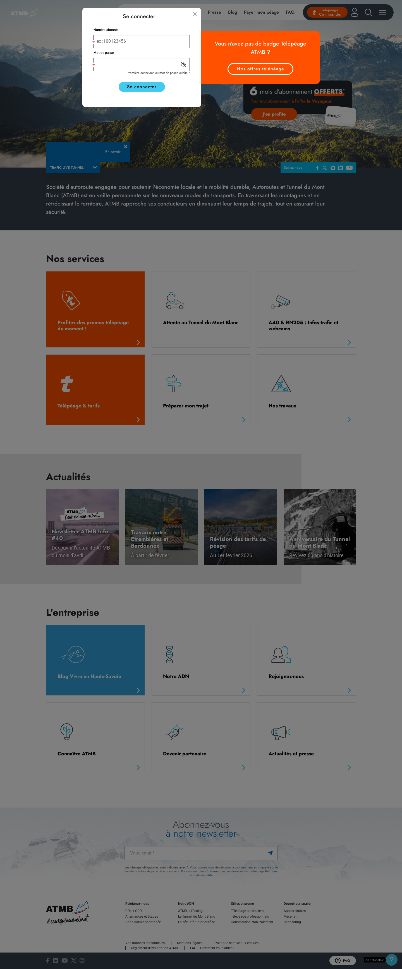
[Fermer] (195, 14)
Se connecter (142, 86)
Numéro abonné (106, 30)
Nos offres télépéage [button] (260, 69)
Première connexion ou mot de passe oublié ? (158, 73)
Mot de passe (104, 53)
